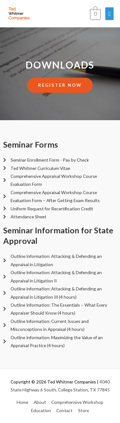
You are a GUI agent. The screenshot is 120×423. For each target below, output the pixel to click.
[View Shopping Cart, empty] (95, 13)
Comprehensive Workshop (77, 402)
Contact (64, 410)
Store (83, 410)
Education (41, 410)
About (40, 402)
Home (22, 402)
